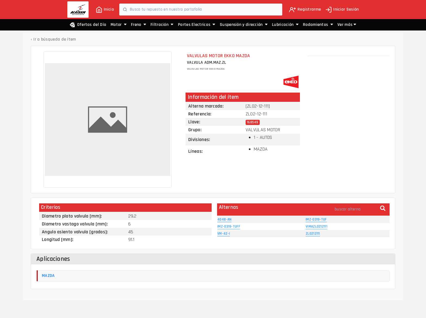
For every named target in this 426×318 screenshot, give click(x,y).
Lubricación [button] (285, 24)
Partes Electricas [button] (196, 24)
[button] (346, 24)
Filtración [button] (162, 24)
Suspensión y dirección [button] (244, 24)
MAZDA (48, 276)
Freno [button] (138, 24)
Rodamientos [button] (318, 24)
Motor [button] (119, 24)
